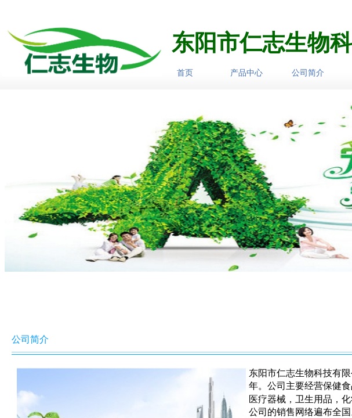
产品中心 (246, 72)
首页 (185, 72)
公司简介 (308, 72)
